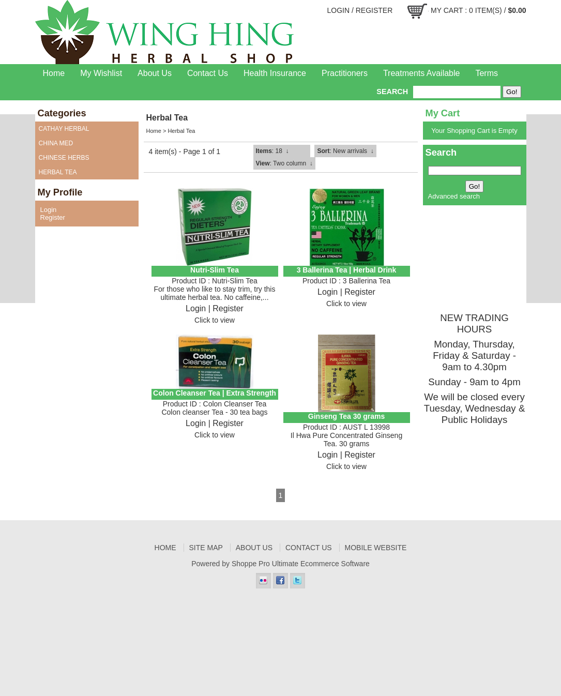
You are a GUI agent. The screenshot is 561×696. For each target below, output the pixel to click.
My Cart (447, 10)
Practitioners (345, 73)
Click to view (214, 320)
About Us (155, 73)
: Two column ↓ (284, 163)
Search (392, 91)
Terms (486, 73)
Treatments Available (421, 73)
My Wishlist (101, 73)
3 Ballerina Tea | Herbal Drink (347, 270)
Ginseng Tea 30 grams (346, 416)
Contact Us (207, 73)
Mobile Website (376, 547)
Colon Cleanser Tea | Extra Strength (214, 393)
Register (374, 10)
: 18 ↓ (272, 151)
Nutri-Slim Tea (214, 270)
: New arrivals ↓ (345, 151)
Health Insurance (275, 73)
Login (338, 10)
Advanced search (454, 196)
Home (54, 73)
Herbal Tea (181, 131)
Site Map (206, 547)
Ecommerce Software (335, 563)
